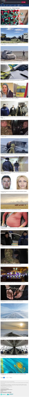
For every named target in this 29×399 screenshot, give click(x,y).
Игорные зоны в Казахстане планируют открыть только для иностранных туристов (13, 282)
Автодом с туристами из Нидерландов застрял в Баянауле (9, 43)
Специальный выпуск (11, 5)
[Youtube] (7, 392)
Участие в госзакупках (3, 390)
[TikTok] (8, 392)
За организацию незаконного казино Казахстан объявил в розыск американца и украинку (14, 191)
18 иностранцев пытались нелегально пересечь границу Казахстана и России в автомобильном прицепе (14, 117)
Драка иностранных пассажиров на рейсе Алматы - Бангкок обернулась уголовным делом (14, 355)
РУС (2, 3)
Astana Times (1, 5)
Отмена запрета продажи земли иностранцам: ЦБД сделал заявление (11, 209)
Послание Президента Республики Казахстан (6, 389)
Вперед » (11, 377)
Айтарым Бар (7, 5)
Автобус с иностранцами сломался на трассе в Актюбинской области (11, 264)
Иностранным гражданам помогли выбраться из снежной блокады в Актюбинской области (14, 135)
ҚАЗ (1, 3)
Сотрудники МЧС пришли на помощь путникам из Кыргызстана (10, 246)
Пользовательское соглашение (5, 388)
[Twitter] (2, 392)
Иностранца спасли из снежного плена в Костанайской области (10, 319)
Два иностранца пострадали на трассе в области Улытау (9, 337)
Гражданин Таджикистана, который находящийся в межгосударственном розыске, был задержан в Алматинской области (13, 173)
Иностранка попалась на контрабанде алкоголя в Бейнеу (9, 25)
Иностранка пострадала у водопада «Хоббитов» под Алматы (10, 98)
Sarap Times (4, 5)
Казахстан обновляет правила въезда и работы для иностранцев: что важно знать (13, 80)
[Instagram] (3, 392)
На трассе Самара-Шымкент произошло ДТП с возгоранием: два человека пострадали (13, 154)
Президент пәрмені (15, 5)
